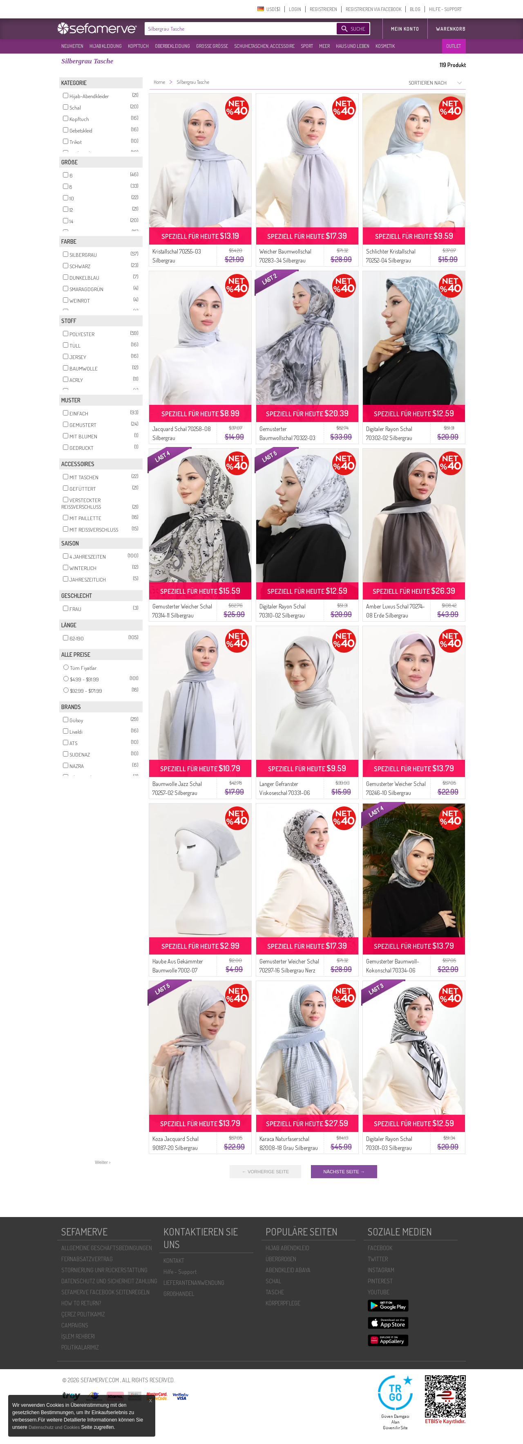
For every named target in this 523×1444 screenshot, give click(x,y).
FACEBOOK (380, 1247)
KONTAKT (173, 1260)
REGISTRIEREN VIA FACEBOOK (373, 9)
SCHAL (273, 1281)
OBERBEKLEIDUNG (172, 46)
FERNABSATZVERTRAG (87, 1258)
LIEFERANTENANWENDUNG (193, 1282)
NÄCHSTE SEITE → (343, 1171)
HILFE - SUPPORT (445, 9)
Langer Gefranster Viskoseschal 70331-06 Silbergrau (284, 792)
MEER (324, 46)
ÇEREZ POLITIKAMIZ (83, 1314)
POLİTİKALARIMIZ (80, 1347)
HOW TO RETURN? (81, 1303)
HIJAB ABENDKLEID (287, 1247)
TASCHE (275, 1292)
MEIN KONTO (405, 29)
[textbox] (234, 28)
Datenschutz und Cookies (55, 1427)
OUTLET (453, 46)
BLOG (415, 9)
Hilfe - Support (180, 1271)
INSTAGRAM (381, 1270)
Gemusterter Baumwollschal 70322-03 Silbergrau (287, 437)
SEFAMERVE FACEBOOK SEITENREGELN (105, 1292)
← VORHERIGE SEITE (265, 1171)
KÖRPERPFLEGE (283, 1303)
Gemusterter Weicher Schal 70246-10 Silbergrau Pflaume (396, 792)
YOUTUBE (378, 1292)
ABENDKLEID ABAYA (288, 1270)
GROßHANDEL (178, 1293)
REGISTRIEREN (323, 9)
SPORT (307, 46)
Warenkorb (451, 29)
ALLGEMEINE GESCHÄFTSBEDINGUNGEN (106, 1247)
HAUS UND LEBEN (352, 46)
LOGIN (295, 9)
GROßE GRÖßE (212, 46)
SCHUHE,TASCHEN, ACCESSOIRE (264, 46)
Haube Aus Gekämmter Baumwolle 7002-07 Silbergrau (177, 970)
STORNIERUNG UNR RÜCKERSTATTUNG (104, 1270)
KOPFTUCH (138, 46)
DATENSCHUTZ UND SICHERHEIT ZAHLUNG (109, 1281)
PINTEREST (380, 1281)
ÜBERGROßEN (281, 1258)
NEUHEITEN (72, 46)
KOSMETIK (385, 46)
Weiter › (102, 1162)
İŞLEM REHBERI (78, 1336)
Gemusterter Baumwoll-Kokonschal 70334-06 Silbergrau (392, 970)
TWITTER (378, 1258)
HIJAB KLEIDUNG (105, 46)
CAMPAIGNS (74, 1325)
